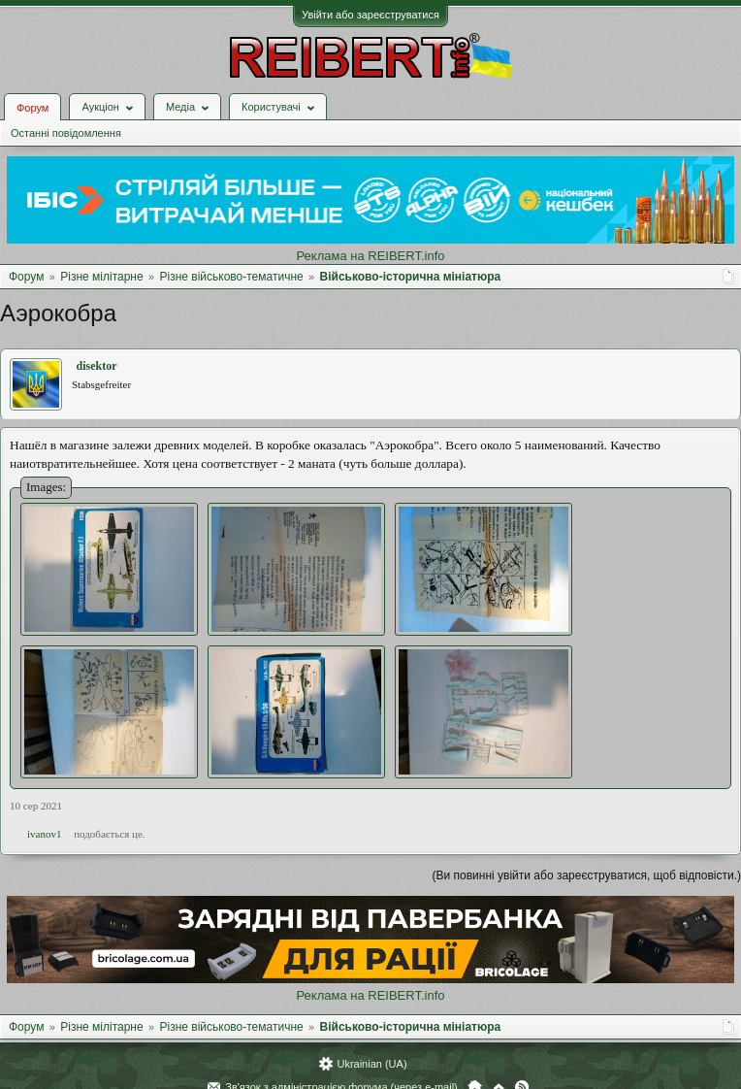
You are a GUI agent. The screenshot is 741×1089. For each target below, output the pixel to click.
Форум (32, 108)
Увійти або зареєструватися (370, 14)
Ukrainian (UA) (371, 1064)
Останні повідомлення (66, 133)
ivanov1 (44, 834)
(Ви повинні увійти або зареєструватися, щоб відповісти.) (587, 875)
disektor (97, 366)
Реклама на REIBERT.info (370, 255)
